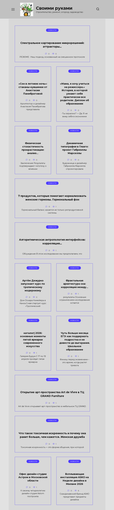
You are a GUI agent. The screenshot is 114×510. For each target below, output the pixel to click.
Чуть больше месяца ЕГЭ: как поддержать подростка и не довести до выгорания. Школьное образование (27, 358)
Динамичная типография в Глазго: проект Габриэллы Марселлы (87, 128)
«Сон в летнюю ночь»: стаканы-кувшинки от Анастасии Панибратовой (60, 56)
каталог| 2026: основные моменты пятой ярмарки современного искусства (86, 285)
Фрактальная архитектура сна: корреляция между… (57, 282)
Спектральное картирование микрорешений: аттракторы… (29, 50)
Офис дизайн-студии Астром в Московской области (57, 428)
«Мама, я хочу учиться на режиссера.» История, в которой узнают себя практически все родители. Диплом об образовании (27, 135)
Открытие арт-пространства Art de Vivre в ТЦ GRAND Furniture (57, 354)
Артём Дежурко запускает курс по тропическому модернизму (27, 283)
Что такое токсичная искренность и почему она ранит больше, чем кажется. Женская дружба (27, 436)
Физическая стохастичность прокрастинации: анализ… (57, 127)
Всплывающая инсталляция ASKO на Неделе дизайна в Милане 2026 (86, 429)
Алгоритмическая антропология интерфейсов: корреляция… (63, 202)
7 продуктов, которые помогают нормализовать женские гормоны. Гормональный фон (28, 209)
